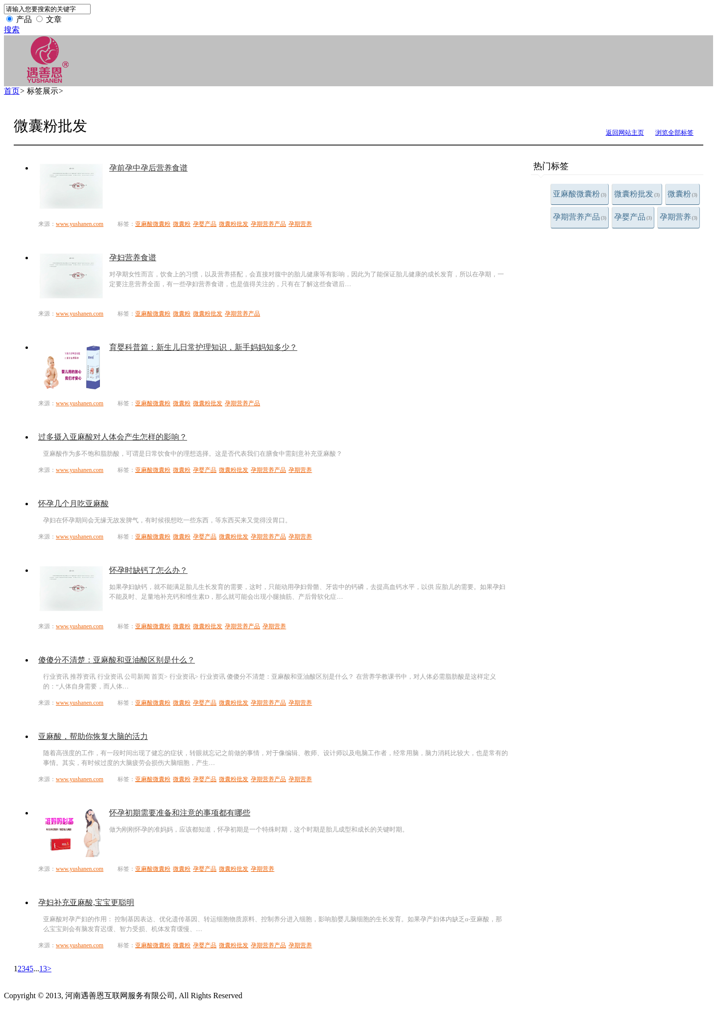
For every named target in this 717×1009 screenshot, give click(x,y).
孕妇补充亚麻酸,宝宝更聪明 (86, 902)
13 (43, 968)
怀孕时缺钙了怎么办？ (148, 570)
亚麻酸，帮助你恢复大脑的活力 (93, 736)
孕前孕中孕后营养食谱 (148, 168)
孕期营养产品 (579, 217)
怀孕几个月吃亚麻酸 (73, 503)
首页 (12, 91)
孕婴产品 (633, 217)
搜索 (12, 29)
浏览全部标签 (674, 132)
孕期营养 (678, 217)
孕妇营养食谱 (132, 257)
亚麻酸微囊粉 (579, 194)
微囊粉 (682, 194)
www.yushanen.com (79, 224)
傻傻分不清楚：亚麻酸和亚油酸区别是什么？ (116, 660)
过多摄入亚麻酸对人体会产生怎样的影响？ (112, 437)
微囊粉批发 (637, 194)
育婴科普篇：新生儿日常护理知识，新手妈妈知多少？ (203, 347)
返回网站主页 (625, 132)
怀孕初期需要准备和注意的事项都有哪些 (179, 813)
